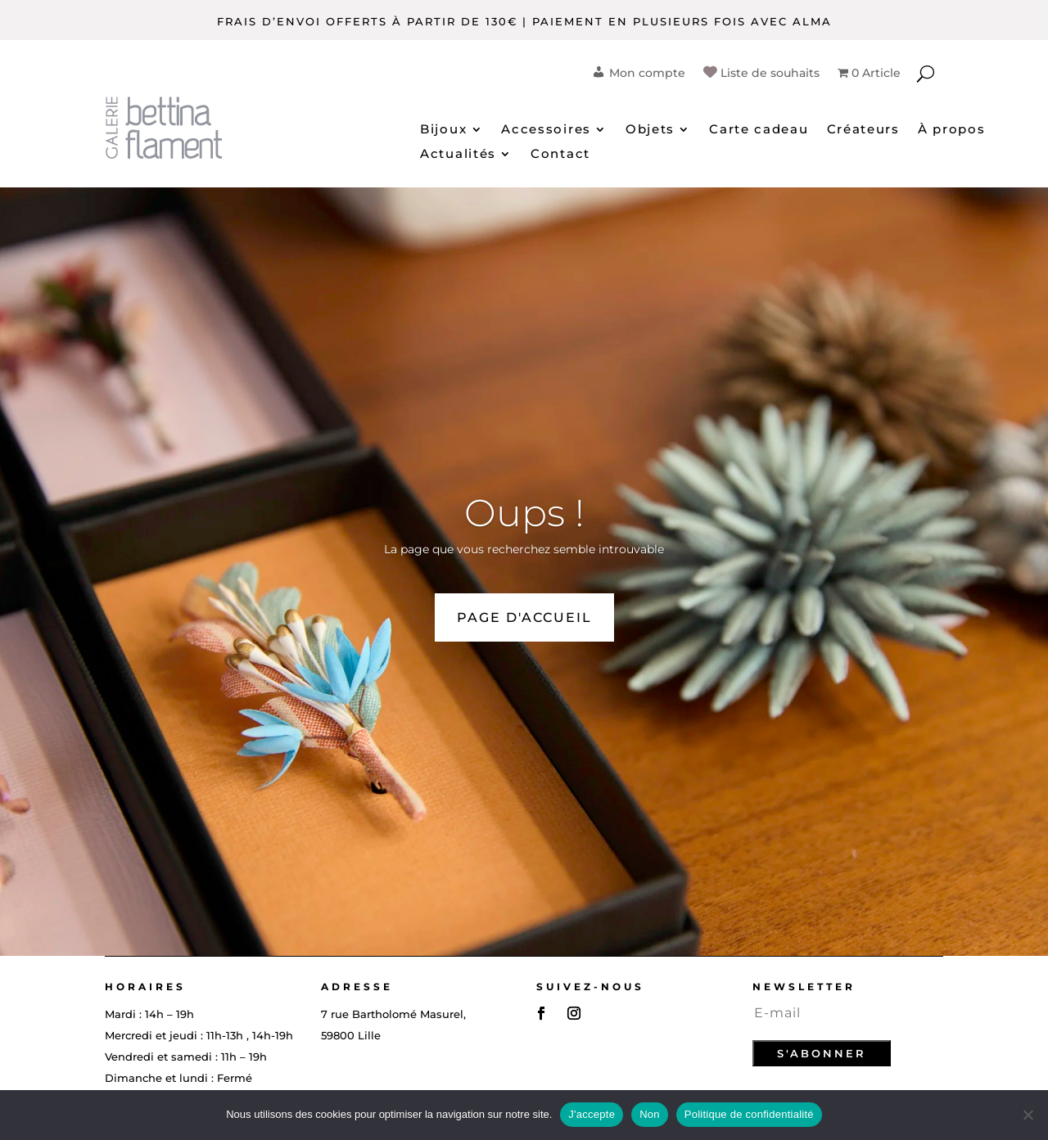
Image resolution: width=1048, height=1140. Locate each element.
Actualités (458, 154)
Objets (650, 130)
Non (649, 1114)
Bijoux (443, 130)
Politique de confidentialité (749, 1114)
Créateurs (863, 130)
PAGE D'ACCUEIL (524, 617)
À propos (952, 130)
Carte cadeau (758, 130)
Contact (560, 154)
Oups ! (524, 512)
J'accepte (591, 1114)
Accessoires (546, 130)
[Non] (1027, 1114)
